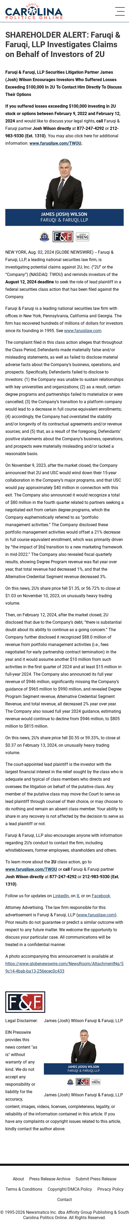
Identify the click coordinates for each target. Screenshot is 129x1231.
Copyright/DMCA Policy (70, 1189)
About (18, 1178)
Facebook (101, 895)
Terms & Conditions (24, 1189)
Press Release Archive (49, 1178)
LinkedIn (61, 895)
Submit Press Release (96, 1178)
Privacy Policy (110, 1189)
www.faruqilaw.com (82, 330)
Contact (64, 1199)
